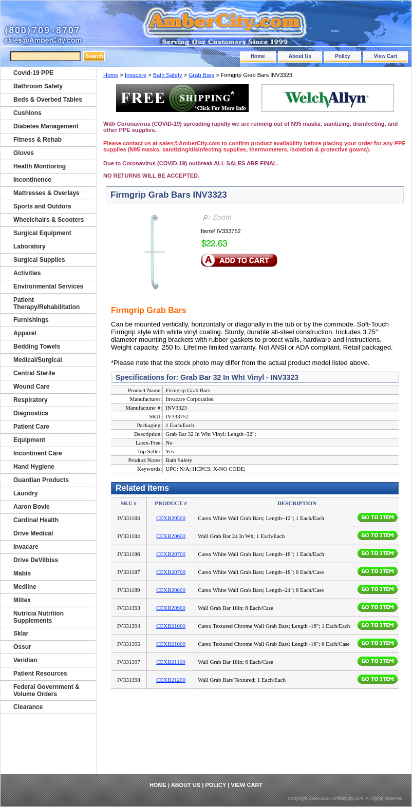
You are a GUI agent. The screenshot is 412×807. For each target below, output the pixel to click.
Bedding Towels (36, 346)
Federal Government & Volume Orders (46, 690)
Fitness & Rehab (37, 139)
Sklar (20, 633)
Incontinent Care (37, 453)
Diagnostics (30, 413)
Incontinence (32, 179)
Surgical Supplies (39, 259)
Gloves (23, 153)
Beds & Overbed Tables (47, 99)
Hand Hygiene (33, 466)
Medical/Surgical (37, 359)
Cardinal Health (36, 520)
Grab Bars (201, 75)
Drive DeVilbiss (35, 560)
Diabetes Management (46, 126)
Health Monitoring (39, 166)
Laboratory (29, 246)
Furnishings (31, 319)
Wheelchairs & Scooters (48, 219)
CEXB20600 (170, 536)
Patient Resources (40, 673)
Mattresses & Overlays (46, 193)
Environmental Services (48, 286)
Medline (24, 586)
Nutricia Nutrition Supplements (38, 617)
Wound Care (31, 386)
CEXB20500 (170, 518)
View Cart (385, 56)
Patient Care (31, 426)
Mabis (22, 573)
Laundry (25, 493)
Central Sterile (34, 373)
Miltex (22, 600)
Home (258, 56)
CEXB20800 (170, 590)
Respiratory (30, 400)
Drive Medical (33, 533)
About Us (300, 56)
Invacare (135, 75)
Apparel (24, 333)
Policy (342, 56)
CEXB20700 (170, 554)
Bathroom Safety (38, 86)
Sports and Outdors (42, 206)
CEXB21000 (170, 626)
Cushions (27, 113)
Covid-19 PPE (33, 72)
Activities (27, 273)
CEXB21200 (170, 680)
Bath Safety (167, 75)
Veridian (25, 660)
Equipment (29, 440)
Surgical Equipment (42, 233)
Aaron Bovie (31, 506)
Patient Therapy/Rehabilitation (46, 303)
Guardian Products (41, 480)
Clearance (28, 706)
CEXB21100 (170, 662)
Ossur (22, 646)
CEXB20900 (170, 608)
